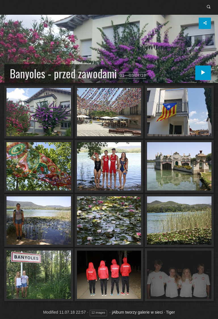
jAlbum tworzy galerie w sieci (137, 312)
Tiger (170, 312)
